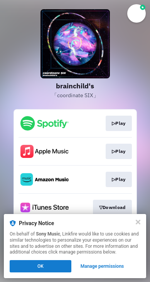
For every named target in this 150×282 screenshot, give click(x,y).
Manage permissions (102, 266)
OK (40, 266)
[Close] (138, 222)
